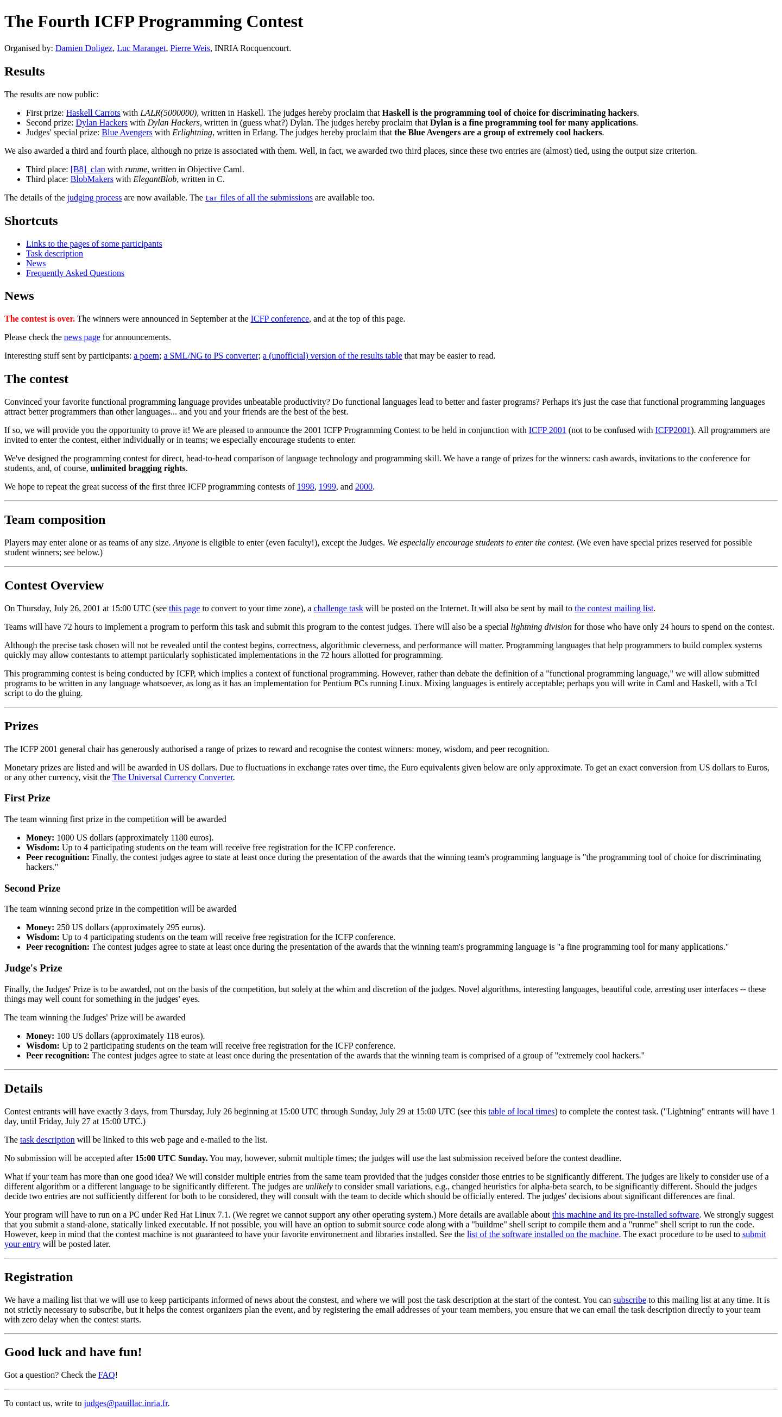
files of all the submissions (259, 197)
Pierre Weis (190, 48)
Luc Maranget (141, 48)
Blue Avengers (127, 132)
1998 (305, 486)
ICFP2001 (673, 430)
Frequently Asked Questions (75, 273)
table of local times (521, 1111)
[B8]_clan (88, 169)
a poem (146, 355)
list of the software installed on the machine (543, 1234)
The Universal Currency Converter (172, 777)
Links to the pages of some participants (94, 243)
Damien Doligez (83, 48)
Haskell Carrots (93, 112)
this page (184, 608)
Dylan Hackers (102, 122)
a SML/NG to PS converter (210, 355)
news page (82, 337)
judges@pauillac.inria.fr (125, 1403)
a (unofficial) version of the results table (332, 355)
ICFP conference (280, 318)
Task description (54, 253)
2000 (364, 486)
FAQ (106, 1375)
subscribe (630, 1300)
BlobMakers (92, 179)
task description (47, 1139)
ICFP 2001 (547, 430)
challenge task (338, 608)
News (36, 263)
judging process (94, 197)
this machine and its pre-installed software (625, 1214)
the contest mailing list (614, 608)
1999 (327, 486)
